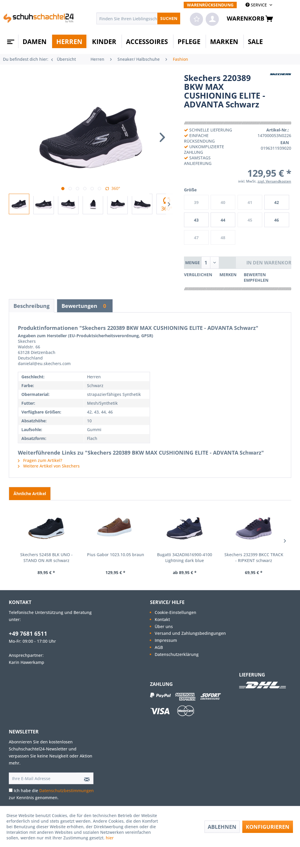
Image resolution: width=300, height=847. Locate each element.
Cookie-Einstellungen (175, 612)
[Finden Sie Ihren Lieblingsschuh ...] (138, 18)
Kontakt (162, 619)
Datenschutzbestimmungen (66, 790)
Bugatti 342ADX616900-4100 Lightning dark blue (184, 557)
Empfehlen (256, 280)
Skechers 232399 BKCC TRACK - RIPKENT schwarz (253, 557)
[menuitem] (210, 5)
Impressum (166, 640)
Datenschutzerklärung (177, 654)
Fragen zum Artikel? (40, 460)
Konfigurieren (267, 826)
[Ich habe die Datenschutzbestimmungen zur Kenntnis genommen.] (11, 790)
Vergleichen (198, 274)
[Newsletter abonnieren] (84, 778)
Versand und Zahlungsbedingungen (190, 633)
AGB (159, 647)
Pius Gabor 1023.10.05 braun (115, 554)
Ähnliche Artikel (29, 493)
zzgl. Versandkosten (274, 181)
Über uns (164, 626)
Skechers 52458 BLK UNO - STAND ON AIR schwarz (46, 557)
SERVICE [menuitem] (257, 5)
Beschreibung (31, 305)
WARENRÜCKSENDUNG (210, 5)
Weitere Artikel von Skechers (49, 466)
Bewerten (255, 274)
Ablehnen (222, 826)
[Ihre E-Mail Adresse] (43, 778)
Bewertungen (85, 306)
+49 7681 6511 (28, 633)
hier (110, 838)
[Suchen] (168, 18)
